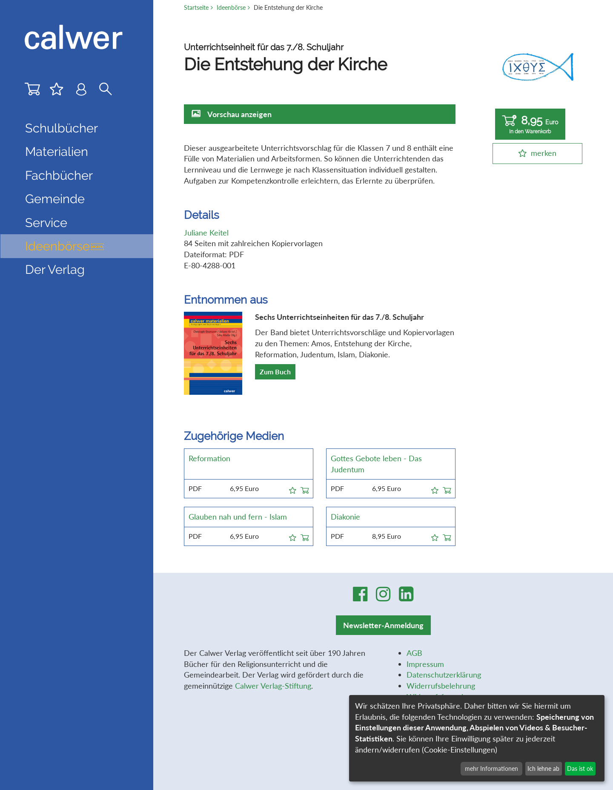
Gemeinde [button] (55, 199)
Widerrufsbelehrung (441, 685)
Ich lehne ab (543, 768)
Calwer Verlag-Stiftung (273, 685)
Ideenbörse (65, 246)
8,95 (530, 124)
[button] (292, 488)
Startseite (196, 7)
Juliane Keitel (206, 232)
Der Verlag (55, 269)
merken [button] (543, 153)
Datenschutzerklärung (444, 674)
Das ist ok (580, 768)
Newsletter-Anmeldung (383, 625)
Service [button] (46, 222)
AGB (414, 653)
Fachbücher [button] (59, 175)
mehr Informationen (491, 768)
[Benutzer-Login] (81, 91)
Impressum (425, 664)
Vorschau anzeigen (239, 114)
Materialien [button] (56, 151)
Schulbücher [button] (61, 128)
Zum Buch (275, 372)
